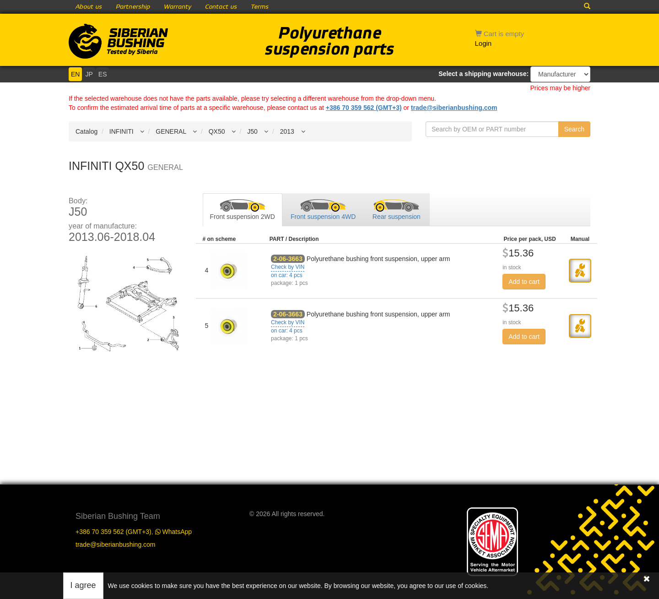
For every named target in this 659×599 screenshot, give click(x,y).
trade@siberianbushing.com (454, 107)
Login (483, 43)
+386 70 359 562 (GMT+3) (364, 107)
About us (89, 7)
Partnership (133, 7)
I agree (83, 585)
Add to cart (524, 281)
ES (102, 74)
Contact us (221, 7)
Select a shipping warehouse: (483, 73)
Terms (260, 7)
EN (75, 74)
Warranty (177, 7)
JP (88, 74)
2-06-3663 (287, 258)
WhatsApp (173, 531)
